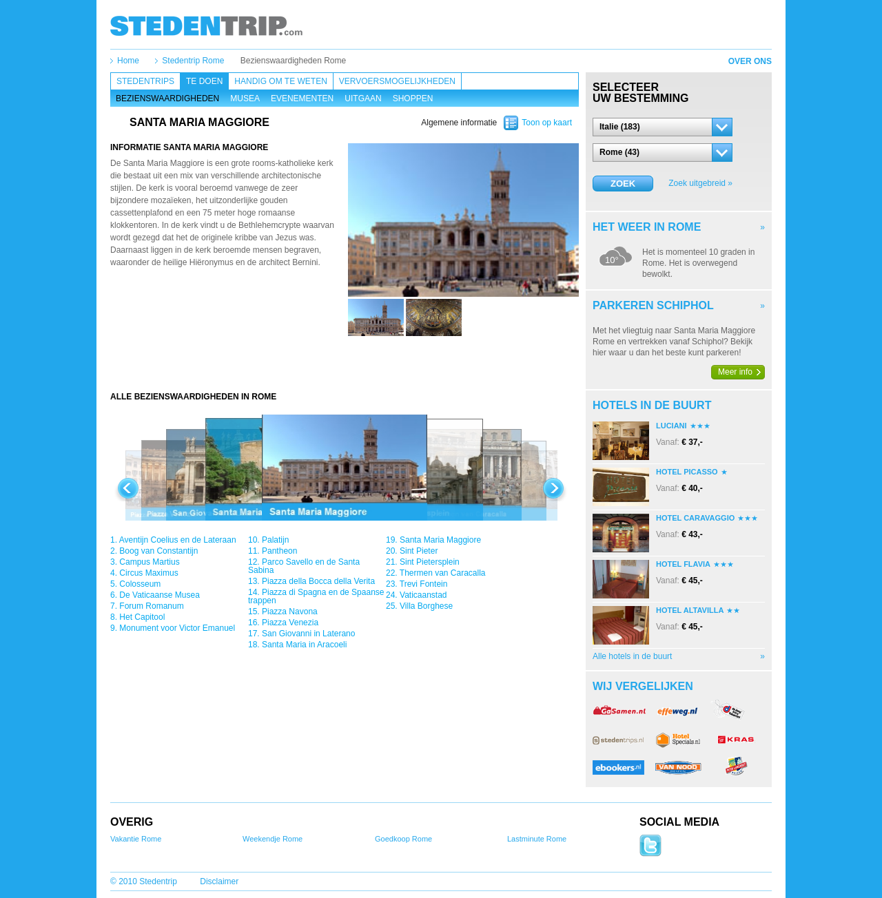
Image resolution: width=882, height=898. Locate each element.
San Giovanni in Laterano (308, 633)
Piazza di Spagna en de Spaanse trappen (316, 596)
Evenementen (302, 98)
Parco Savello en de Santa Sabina (304, 566)
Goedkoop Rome (403, 839)
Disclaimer (219, 881)
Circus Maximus (148, 573)
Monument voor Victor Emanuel (177, 628)
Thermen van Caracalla (443, 573)
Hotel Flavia (683, 564)
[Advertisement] (344, 363)
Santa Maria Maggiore (440, 540)
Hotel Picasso (687, 472)
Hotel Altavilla (690, 610)
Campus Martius (149, 562)
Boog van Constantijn (158, 551)
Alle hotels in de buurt (632, 656)
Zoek (623, 183)
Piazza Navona (290, 611)
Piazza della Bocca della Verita (318, 581)
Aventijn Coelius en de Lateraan (177, 540)
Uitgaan (363, 98)
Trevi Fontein (424, 584)
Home (128, 60)
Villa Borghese (426, 606)
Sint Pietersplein (430, 562)
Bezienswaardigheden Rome (293, 60)
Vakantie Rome (135, 839)
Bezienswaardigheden (167, 98)
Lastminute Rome (536, 839)
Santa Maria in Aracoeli (304, 644)
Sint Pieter (419, 551)
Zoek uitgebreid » (700, 183)
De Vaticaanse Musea (159, 595)
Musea (245, 98)
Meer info (735, 372)
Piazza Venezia (290, 622)
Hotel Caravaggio (695, 518)
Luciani (671, 425)
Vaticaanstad (423, 595)
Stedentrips (145, 81)
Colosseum (140, 584)
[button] (662, 127)
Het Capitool (142, 617)
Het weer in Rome (647, 227)
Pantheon (279, 551)
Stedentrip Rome (193, 60)
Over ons (750, 61)
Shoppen (413, 98)
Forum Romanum (151, 606)
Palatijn (275, 540)
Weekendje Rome (272, 839)
